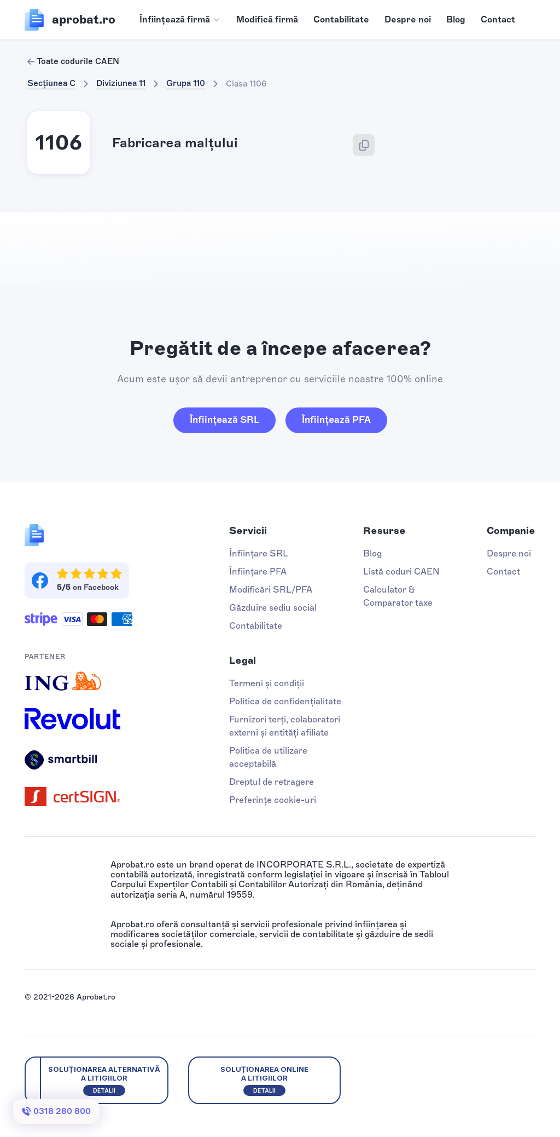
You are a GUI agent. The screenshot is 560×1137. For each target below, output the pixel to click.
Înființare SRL (258, 553)
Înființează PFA (336, 419)
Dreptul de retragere (271, 782)
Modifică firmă (267, 19)
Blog (455, 19)
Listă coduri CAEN (401, 571)
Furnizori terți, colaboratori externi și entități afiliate (284, 726)
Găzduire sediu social (273, 607)
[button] (180, 19)
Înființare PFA (258, 571)
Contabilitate (341, 19)
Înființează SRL (224, 419)
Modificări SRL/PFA (270, 589)
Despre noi (407, 19)
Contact (498, 19)
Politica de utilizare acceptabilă (268, 757)
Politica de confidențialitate (285, 701)
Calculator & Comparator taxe (398, 596)
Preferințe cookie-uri (272, 800)
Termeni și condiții (266, 683)
